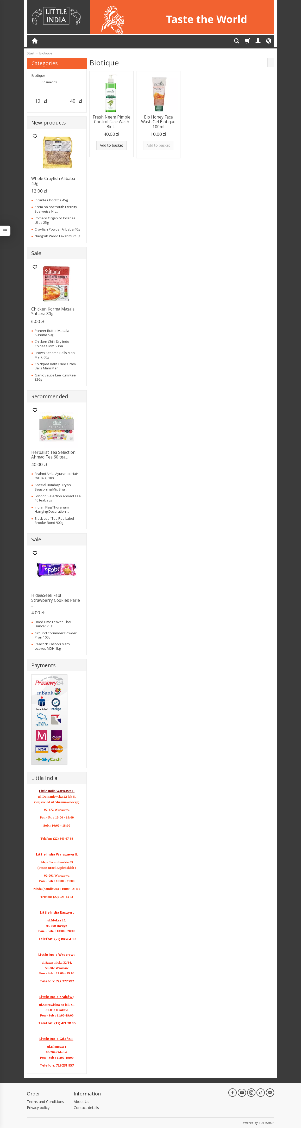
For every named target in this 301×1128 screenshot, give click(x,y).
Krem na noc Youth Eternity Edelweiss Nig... (56, 208)
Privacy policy (38, 1107)
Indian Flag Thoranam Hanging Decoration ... (52, 509)
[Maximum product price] (72, 101)
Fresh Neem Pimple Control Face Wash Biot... (111, 121)
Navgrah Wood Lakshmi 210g (57, 236)
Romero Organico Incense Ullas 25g (55, 220)
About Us (81, 1101)
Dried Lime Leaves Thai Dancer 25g (53, 623)
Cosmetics (49, 82)
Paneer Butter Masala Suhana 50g (52, 332)
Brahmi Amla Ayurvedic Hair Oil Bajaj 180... (56, 475)
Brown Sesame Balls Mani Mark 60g (55, 354)
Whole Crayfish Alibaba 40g (53, 181)
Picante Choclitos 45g (51, 200)
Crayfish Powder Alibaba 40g (57, 229)
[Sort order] (270, 62)
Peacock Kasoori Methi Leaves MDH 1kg (53, 646)
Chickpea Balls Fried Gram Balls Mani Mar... (55, 366)
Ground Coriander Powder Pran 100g (56, 635)
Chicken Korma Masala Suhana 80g (52, 311)
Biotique (38, 75)
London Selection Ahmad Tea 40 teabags (58, 498)
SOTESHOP (266, 1123)
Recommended (49, 396)
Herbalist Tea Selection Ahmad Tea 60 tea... (53, 455)
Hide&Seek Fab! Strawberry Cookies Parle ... (55, 600)
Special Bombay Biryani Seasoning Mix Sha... (53, 486)
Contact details (86, 1107)
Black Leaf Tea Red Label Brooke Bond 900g (54, 520)
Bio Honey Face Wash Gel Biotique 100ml (158, 121)
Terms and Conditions (45, 1101)
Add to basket (111, 145)
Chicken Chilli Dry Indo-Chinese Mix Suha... (52, 343)
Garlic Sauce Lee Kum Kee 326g (55, 377)
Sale (36, 253)
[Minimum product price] (37, 101)
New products (48, 122)
